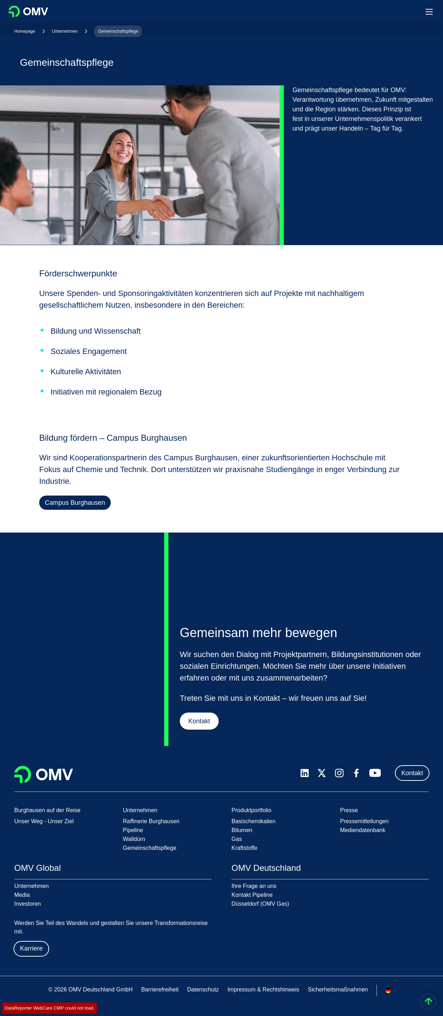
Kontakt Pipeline (252, 895)
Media (22, 895)
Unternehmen (65, 31)
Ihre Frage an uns (253, 886)
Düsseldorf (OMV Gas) (260, 904)
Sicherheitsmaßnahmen (338, 989)
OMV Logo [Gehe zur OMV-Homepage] (28, 11)
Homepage (24, 31)
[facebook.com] (356, 773)
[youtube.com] (375, 773)
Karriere (31, 948)
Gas (236, 839)
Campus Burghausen (75, 502)
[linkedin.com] (304, 773)
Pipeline (133, 830)
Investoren (27, 904)
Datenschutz (203, 989)
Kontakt (199, 722)
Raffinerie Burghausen (151, 821)
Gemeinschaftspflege (118, 31)
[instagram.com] (339, 773)
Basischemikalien (253, 821)
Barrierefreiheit (160, 989)
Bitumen (241, 830)
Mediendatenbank (362, 830)
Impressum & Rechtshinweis (263, 989)
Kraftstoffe (244, 848)
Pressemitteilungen (364, 821)
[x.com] (322, 773)
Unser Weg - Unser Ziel (44, 821)
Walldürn (134, 839)
